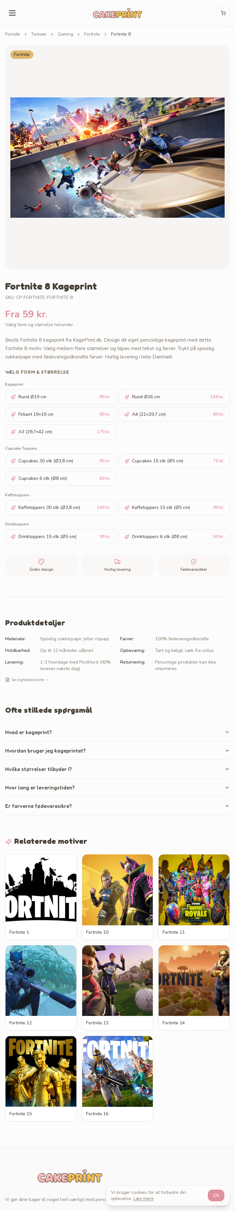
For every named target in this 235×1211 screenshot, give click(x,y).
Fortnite (92, 34)
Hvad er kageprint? (117, 732)
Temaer (39, 34)
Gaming (65, 34)
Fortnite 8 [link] (121, 34)
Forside (12, 34)
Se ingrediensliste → (27, 679)
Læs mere (143, 1198)
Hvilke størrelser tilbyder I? (117, 769)
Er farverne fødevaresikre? (117, 806)
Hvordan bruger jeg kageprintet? (117, 750)
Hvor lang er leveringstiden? (117, 787)
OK (216, 1195)
